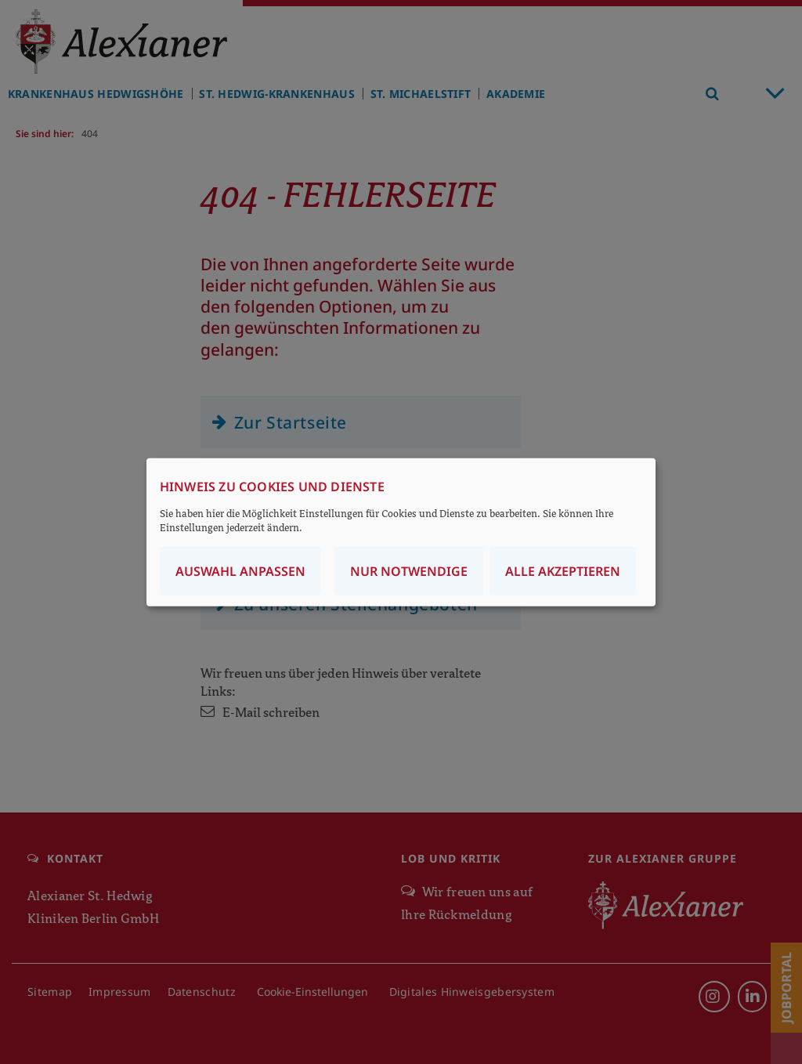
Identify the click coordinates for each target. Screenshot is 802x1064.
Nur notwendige (409, 570)
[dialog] (401, 532)
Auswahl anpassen (240, 570)
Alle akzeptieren (562, 570)
